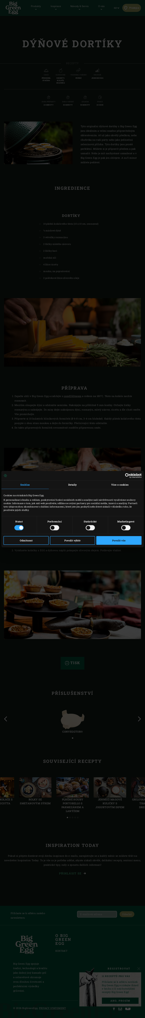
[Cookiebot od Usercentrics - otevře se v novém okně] (127, 475)
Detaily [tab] (72, 484)
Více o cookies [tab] (120, 484)
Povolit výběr (72, 540)
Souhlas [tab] (25, 484)
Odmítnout (26, 540)
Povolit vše (119, 540)
